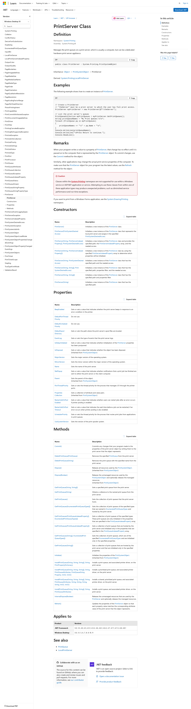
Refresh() (58, 603)
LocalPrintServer (65, 650)
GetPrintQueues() (61, 499)
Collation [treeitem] (8, 34)
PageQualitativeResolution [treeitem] (14, 93)
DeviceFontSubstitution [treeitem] (13, 41)
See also (165, 45)
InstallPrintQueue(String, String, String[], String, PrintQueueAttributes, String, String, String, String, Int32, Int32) (72, 582)
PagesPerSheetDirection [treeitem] (14, 104)
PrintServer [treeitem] (11, 198)
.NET (62, 18)
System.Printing (69, 40)
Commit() (58, 446)
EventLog (58, 338)
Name (57, 366)
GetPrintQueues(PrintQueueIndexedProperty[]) (72, 526)
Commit (60, 156)
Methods (165, 39)
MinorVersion (60, 362)
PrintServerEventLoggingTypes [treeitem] (16, 212)
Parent (57, 378)
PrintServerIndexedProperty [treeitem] (15, 219)
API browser (70, 18)
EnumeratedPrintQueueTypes (117, 509)
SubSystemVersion (62, 421)
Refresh (128, 165)
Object (67, 71)
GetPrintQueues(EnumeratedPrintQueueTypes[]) (72, 506)
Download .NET (181, 10)
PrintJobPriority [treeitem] (10, 142)
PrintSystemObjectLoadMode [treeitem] (16, 236)
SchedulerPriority (61, 414)
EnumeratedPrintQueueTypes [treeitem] (16, 48)
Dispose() (58, 468)
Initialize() (58, 555)
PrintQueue (113, 456)
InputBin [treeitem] (8, 52)
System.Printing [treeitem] (11, 31)
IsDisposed (59, 350)
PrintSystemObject (81, 71)
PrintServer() (59, 226)
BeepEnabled (59, 309)
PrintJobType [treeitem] (9, 153)
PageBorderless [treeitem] (10, 69)
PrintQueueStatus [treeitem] (11, 180)
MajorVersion (60, 357)
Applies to (165, 42)
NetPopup (58, 371)
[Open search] (179, 3)
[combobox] (16, 21)
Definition (165, 23)
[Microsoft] (4, 3)
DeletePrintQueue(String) (64, 460)
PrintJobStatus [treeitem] (10, 149)
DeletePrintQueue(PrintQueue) (66, 456)
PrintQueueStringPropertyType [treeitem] (16, 191)
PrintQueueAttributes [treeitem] (13, 166)
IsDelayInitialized (61, 343)
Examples (165, 26)
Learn (56, 18)
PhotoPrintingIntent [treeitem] (12, 107)
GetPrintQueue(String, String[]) (66, 487)
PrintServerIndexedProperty (110, 243)
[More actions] (135, 18)
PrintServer (108, 91)
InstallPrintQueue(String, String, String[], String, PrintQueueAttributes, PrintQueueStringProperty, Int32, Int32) (72, 572)
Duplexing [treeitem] (8, 45)
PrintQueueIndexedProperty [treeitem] (15, 177)
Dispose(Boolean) (61, 475)
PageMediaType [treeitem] (11, 83)
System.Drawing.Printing (117, 199)
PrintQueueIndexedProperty (120, 521)
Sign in (185, 3)
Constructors (166, 32)
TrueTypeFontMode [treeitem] (12, 266)
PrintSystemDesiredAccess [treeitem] (15, 222)
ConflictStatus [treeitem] (10, 38)
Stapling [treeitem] (8, 263)
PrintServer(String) (61, 282)
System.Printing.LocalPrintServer (75, 78)
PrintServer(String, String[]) (65, 275)
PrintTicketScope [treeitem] (11, 259)
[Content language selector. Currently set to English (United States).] (14, 705)
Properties (165, 35)
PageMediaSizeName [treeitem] (12, 79)
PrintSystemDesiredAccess (95, 236)
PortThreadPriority (61, 385)
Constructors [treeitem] (12, 201)
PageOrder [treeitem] (9, 86)
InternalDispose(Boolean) (64, 596)
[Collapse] (29, 16)
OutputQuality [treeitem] (10, 65)
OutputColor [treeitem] (9, 62)
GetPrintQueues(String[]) (64, 545)
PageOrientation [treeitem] (11, 90)
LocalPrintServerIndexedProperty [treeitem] (17, 59)
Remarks (165, 29)
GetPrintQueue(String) (63, 492)
